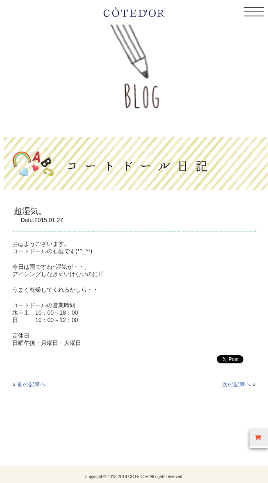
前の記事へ (31, 384)
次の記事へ (236, 384)
